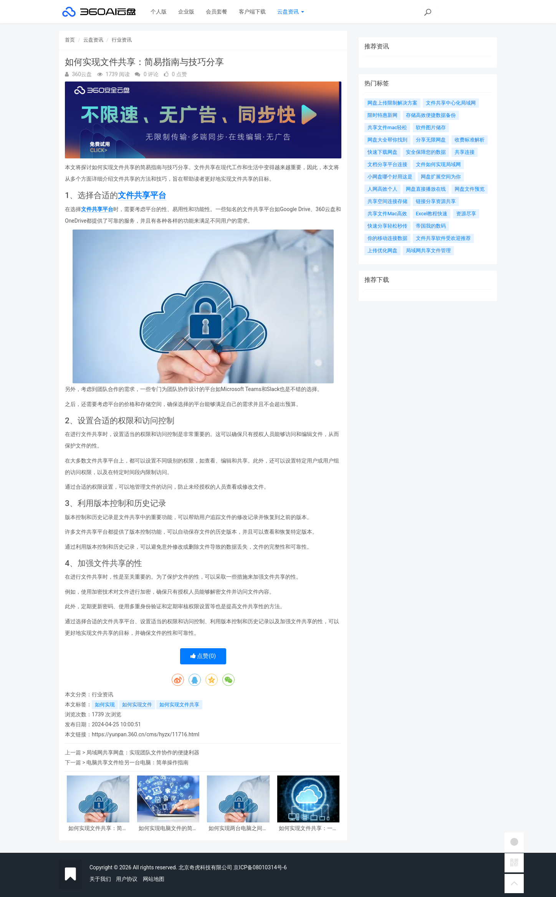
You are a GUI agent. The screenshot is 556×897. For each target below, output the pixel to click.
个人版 (159, 11)
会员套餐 (216, 11)
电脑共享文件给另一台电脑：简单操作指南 (137, 762)
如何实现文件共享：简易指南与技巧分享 (97, 828)
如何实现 (105, 704)
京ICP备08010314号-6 (259, 867)
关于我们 (100, 879)
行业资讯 (122, 40)
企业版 (186, 11)
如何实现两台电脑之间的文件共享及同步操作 (238, 828)
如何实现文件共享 (179, 704)
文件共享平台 (142, 195)
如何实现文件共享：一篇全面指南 (308, 828)
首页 (70, 40)
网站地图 (153, 879)
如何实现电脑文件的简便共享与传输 (168, 828)
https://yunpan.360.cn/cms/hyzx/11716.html (145, 734)
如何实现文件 (137, 704)
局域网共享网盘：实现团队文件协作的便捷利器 (142, 752)
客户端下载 (252, 11)
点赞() (203, 655)
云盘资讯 (290, 11)
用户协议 (126, 879)
